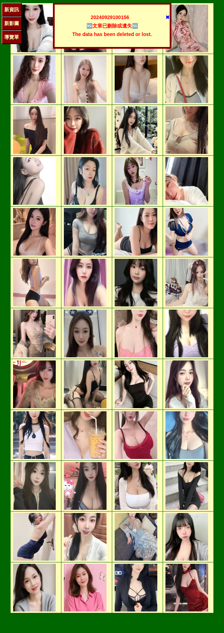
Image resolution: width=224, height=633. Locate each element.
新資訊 (11, 9)
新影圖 (11, 23)
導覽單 (11, 37)
